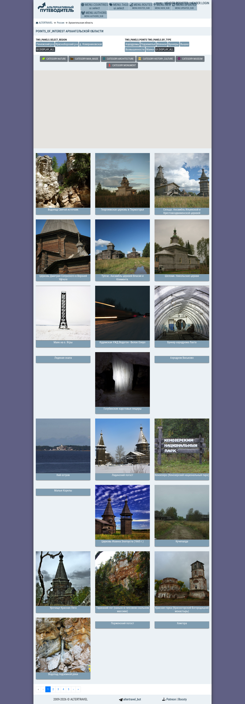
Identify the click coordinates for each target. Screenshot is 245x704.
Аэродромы (132, 44)
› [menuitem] (73, 689)
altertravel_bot (130, 699)
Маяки (150, 49)
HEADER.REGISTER (177, 3)
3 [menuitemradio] (58, 689)
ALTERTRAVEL (44, 22)
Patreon (171, 699)
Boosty (182, 699)
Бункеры (174, 44)
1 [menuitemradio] (48, 689)
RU (160, 3)
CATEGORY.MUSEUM (190, 58)
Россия (60, 22)
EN (158, 3)
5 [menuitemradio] (68, 689)
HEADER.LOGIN (199, 3)
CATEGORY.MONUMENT (122, 65)
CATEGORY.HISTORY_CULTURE (155, 58)
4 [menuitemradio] (63, 689)
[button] (83, 12)
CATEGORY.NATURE (54, 58)
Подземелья (148, 44)
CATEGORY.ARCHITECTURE (118, 58)
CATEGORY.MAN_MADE (84, 58)
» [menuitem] (78, 689)
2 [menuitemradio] (53, 689)
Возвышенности (135, 49)
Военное (162, 44)
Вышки (184, 44)
